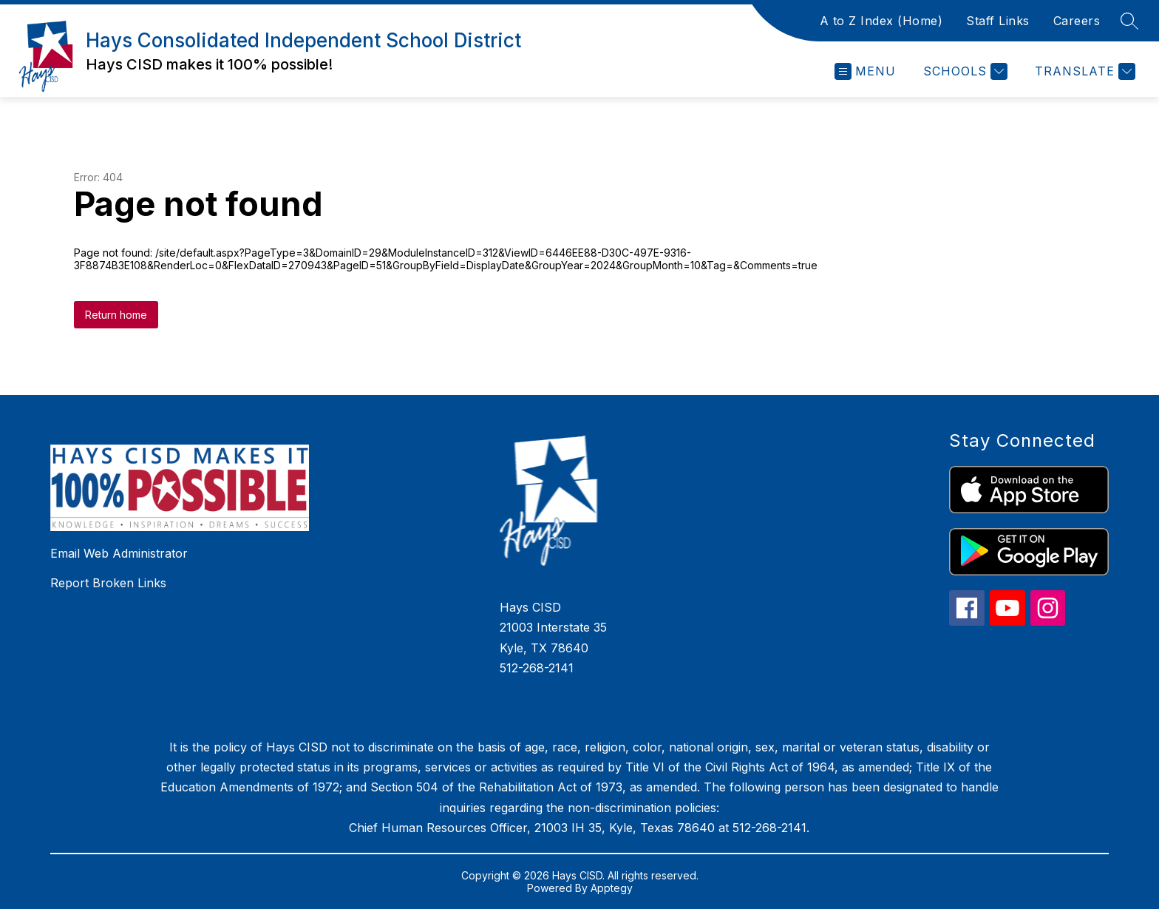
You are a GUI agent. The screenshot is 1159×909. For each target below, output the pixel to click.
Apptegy (612, 888)
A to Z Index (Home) (881, 20)
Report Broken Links (108, 582)
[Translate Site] (1083, 71)
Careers (1077, 20)
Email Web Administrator (119, 553)
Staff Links (998, 20)
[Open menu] (865, 71)
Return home (116, 314)
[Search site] (1129, 21)
